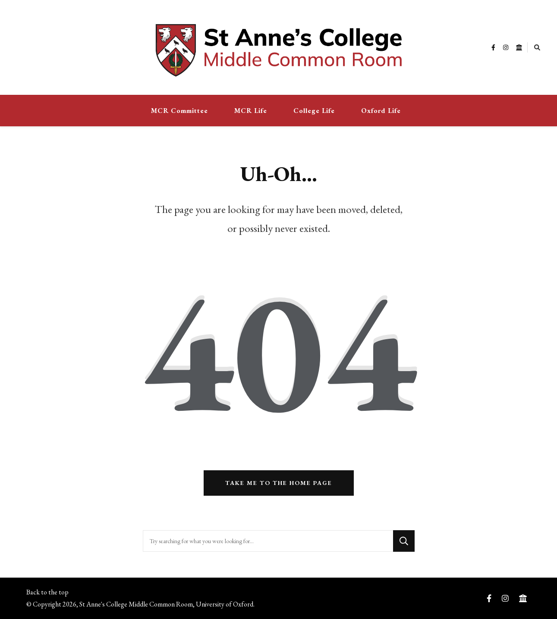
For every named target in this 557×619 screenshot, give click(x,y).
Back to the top (47, 592)
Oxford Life (381, 110)
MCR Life (250, 110)
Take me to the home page (278, 483)
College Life (314, 110)
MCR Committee (179, 110)
